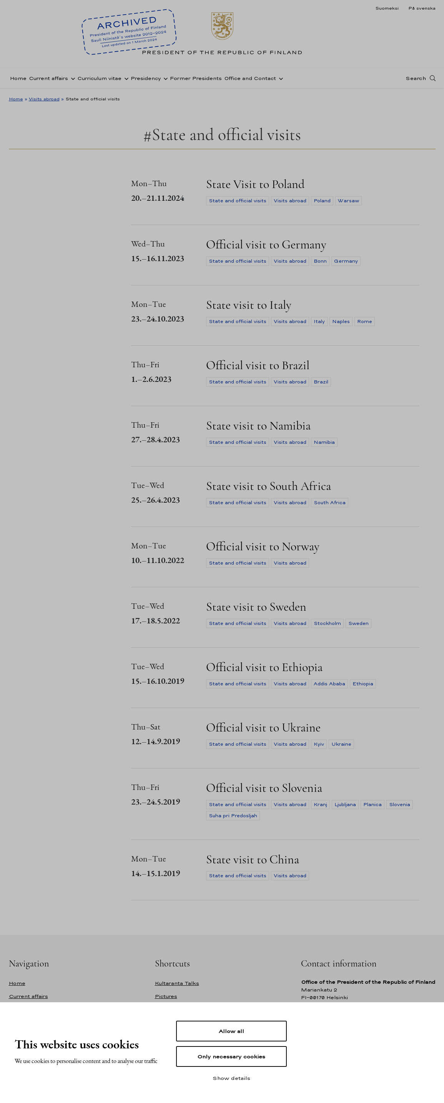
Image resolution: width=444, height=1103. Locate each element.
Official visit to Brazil (257, 365)
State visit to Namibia (258, 425)
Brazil (321, 382)
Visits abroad (44, 99)
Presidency (146, 78)
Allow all (231, 1031)
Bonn (320, 261)
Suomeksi (387, 8)
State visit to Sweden (256, 606)
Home (18, 78)
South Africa (330, 503)
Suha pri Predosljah (233, 816)
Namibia (324, 442)
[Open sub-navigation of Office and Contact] (279, 78)
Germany (346, 261)
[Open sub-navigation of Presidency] (164, 78)
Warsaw (348, 201)
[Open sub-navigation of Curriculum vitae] (124, 78)
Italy (319, 321)
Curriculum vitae (99, 78)
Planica (372, 804)
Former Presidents (196, 78)
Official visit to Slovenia (264, 787)
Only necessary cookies (231, 1056)
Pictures (166, 996)
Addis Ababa (329, 684)
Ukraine (341, 744)
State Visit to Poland (255, 184)
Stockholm (327, 623)
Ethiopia (363, 684)
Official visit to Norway (262, 546)
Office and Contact (250, 78)
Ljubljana (345, 804)
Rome (364, 321)
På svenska (422, 8)
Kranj (320, 804)
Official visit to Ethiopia (264, 667)
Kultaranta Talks (177, 983)
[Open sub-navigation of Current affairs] (71, 78)
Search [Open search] (416, 78)
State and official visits (237, 201)
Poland (322, 201)
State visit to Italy (248, 304)
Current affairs (48, 78)
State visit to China (252, 859)
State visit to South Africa (268, 485)
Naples (341, 321)
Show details (231, 1078)
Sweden (358, 623)
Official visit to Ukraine (263, 727)
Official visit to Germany (266, 244)
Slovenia (399, 804)
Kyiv (319, 744)
